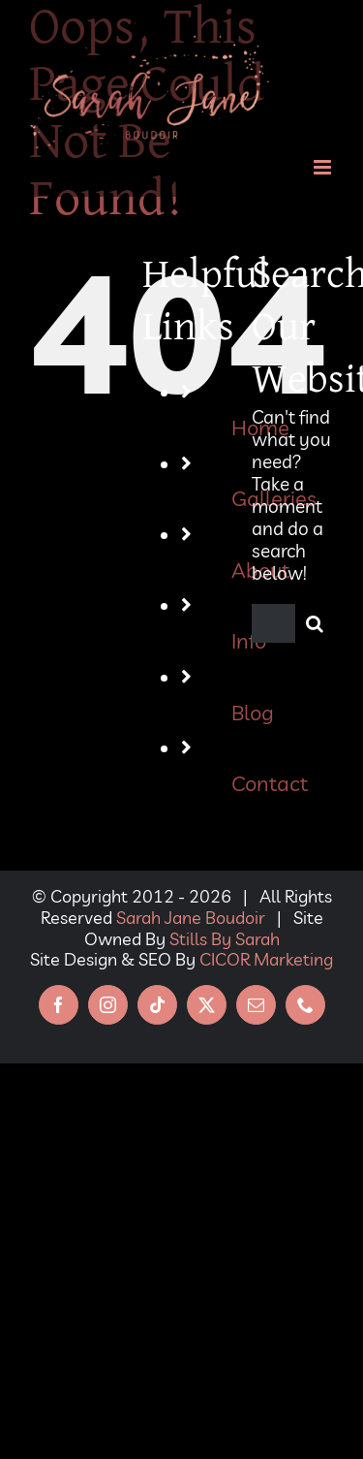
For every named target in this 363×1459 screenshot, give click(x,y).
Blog (252, 712)
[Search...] (273, 623)
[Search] (314, 623)
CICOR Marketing (266, 959)
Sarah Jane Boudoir (190, 917)
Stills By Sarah (224, 939)
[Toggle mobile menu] (324, 167)
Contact (269, 783)
